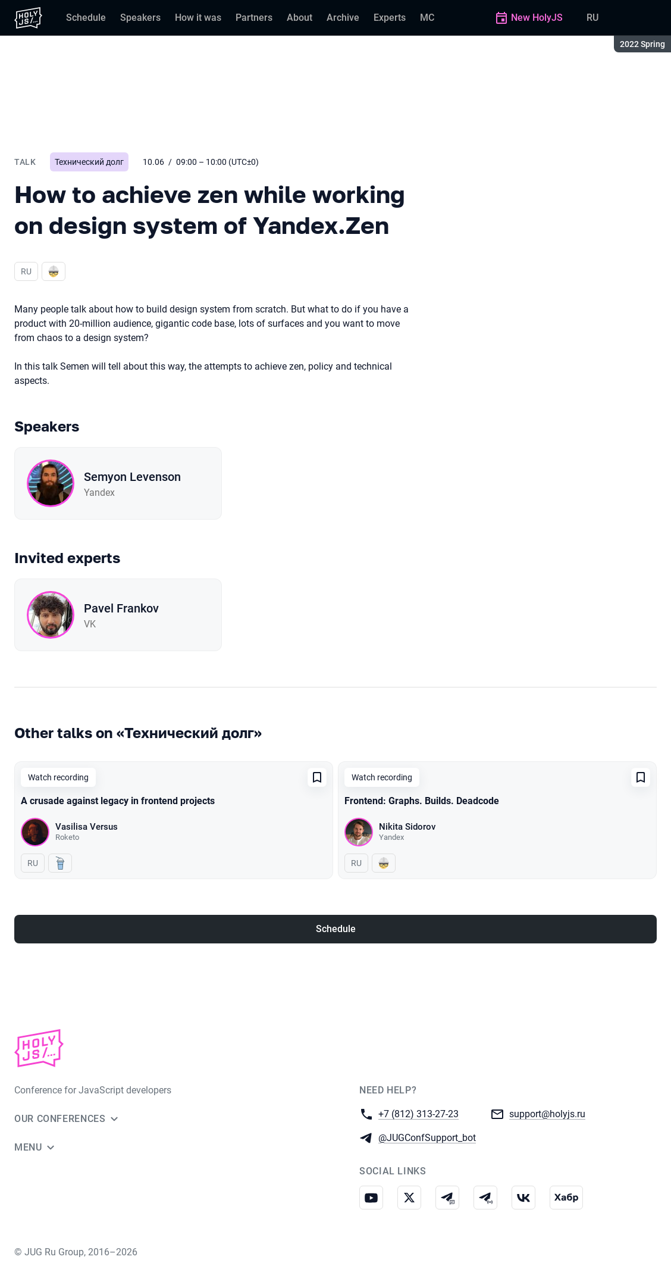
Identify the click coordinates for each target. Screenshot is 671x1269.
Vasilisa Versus (86, 827)
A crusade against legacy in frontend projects (118, 801)
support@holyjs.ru (547, 1113)
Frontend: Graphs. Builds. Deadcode (421, 801)
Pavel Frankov (121, 608)
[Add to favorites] (317, 777)
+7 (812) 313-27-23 (418, 1113)
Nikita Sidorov (407, 827)
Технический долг (89, 162)
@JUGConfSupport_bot (427, 1137)
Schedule (336, 928)
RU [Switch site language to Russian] (592, 17)
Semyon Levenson (132, 477)
